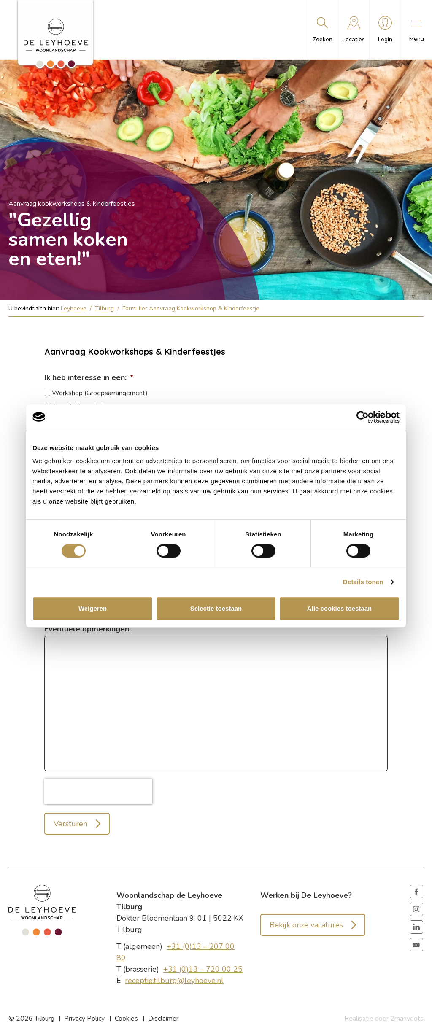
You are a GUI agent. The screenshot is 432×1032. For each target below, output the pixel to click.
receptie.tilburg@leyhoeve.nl (174, 980)
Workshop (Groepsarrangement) (100, 393)
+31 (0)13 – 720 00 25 (203, 969)
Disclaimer (163, 1018)
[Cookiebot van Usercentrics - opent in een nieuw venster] (363, 417)
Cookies (126, 1018)
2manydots (407, 1018)
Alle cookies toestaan (339, 608)
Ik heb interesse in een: (89, 377)
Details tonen (363, 581)
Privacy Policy (84, 1018)
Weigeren (92, 608)
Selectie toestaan (216, 608)
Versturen (70, 824)
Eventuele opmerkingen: (87, 629)
